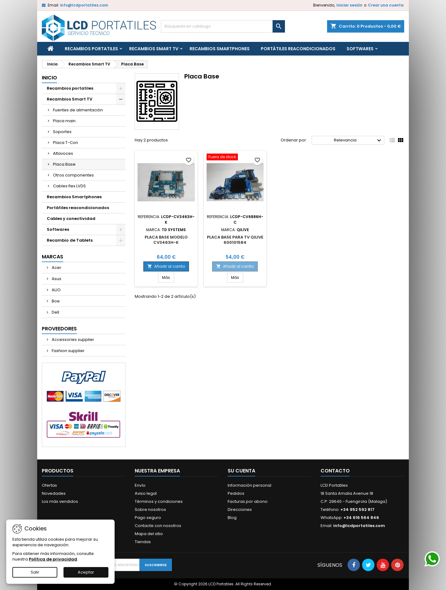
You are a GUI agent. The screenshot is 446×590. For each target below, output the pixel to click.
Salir (35, 572)
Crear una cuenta (386, 5)
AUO (56, 290)
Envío (140, 485)
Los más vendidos (60, 501)
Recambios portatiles (91, 49)
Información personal (249, 485)
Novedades (54, 493)
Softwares (360, 49)
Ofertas (49, 485)
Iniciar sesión (349, 5)
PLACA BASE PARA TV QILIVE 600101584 (235, 239)
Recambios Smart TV (153, 49)
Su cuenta (241, 470)
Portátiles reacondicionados (298, 49)
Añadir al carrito (166, 266)
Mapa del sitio (149, 534)
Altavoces (63, 153)
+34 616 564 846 (361, 518)
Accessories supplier (72, 339)
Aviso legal (146, 493)
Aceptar (86, 572)
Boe (55, 301)
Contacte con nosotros (158, 526)
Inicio (49, 77)
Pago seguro (148, 518)
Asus (56, 279)
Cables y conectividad (71, 218)
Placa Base (64, 164)
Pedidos (236, 493)
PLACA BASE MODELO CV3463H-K (166, 239)
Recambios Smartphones (220, 49)
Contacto (335, 470)
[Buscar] (223, 26)
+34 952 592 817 (357, 509)
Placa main (64, 121)
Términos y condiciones (159, 501)
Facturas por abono (248, 501)
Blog (232, 518)
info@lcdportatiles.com (84, 5)
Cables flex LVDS (69, 186)
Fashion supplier (68, 351)
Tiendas (143, 542)
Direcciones (240, 509)
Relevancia (358, 140)
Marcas (52, 256)
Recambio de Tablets (70, 240)
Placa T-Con (65, 142)
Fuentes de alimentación (78, 110)
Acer (56, 267)
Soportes (62, 132)
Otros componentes (73, 175)
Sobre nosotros (150, 509)
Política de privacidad (53, 559)
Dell (55, 312)
